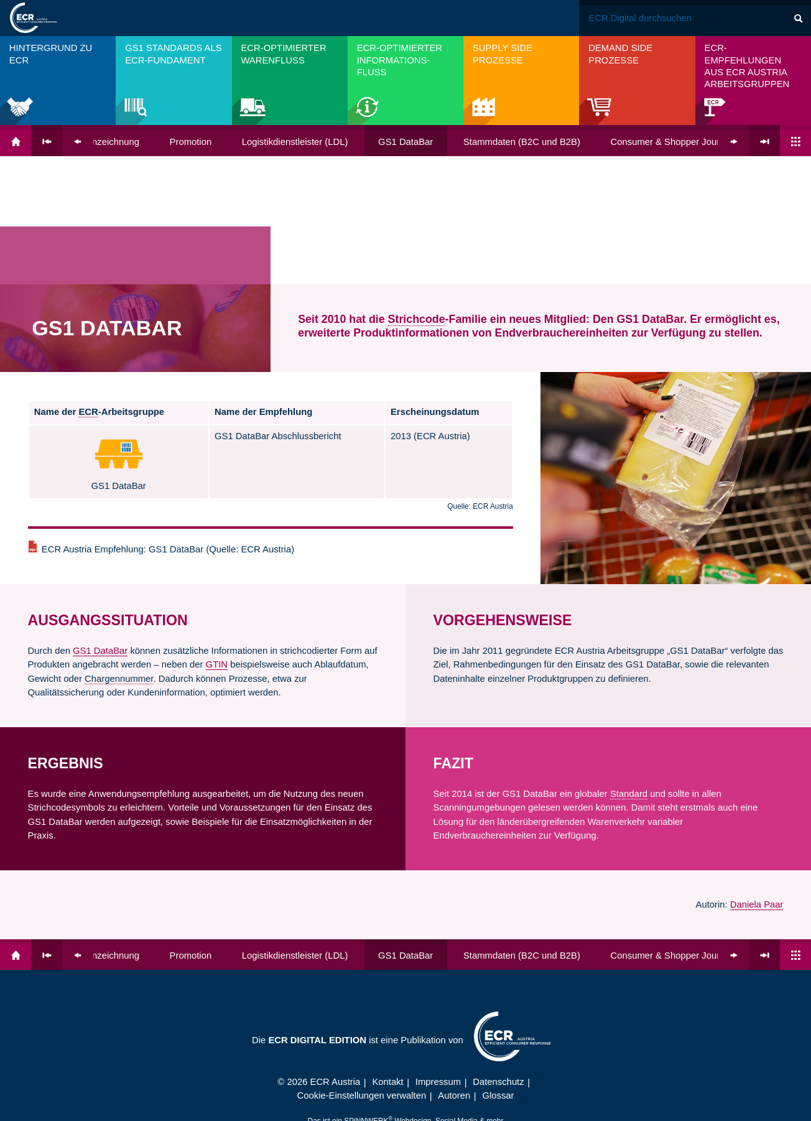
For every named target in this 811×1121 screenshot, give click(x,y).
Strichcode (416, 190)
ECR (88, 283)
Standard (628, 665)
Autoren (454, 967)
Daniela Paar (757, 776)
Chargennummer (119, 550)
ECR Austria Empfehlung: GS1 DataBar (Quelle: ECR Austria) (168, 421)
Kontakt (387, 953)
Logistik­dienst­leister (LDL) (295, 142)
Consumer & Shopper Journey (673, 142)
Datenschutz (498, 953)
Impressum (438, 953)
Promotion (191, 142)
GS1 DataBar (405, 142)
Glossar (498, 967)
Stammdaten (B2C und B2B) (521, 142)
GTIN (217, 536)
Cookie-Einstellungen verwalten (362, 967)
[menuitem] (58, 80)
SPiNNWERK (366, 992)
